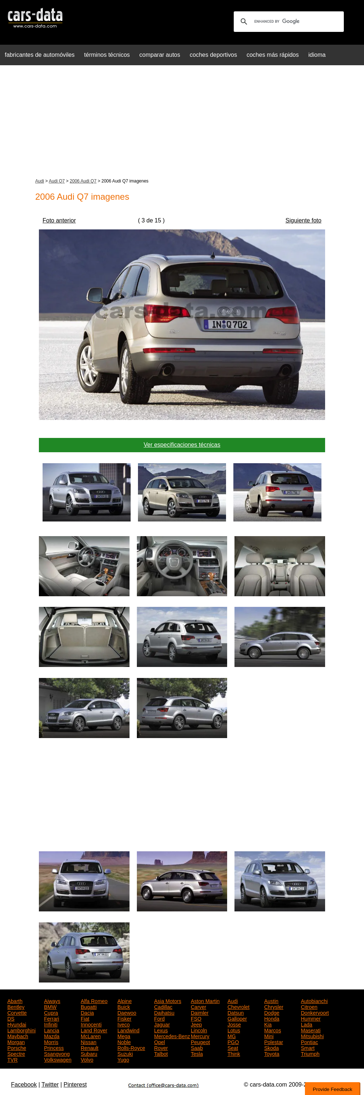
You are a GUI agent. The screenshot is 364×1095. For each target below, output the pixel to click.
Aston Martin (205, 1000)
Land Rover (94, 1030)
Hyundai (16, 1024)
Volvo (87, 1059)
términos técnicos (107, 55)
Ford (159, 1018)
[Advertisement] (182, 122)
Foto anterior (59, 220)
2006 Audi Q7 (83, 181)
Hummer (311, 1018)
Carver (198, 1006)
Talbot (161, 1053)
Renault (89, 1047)
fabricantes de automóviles (39, 55)
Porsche (16, 1047)
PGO (233, 1041)
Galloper (237, 1018)
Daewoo (126, 1012)
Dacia (87, 1012)
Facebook (24, 1084)
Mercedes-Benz (172, 1035)
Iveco (123, 1024)
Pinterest (75, 1084)
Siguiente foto (303, 220)
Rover (161, 1047)
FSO (196, 1018)
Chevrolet (239, 1006)
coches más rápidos (273, 55)
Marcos (272, 1030)
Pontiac (309, 1041)
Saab (197, 1047)
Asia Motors (167, 1000)
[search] (287, 21)
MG (232, 1035)
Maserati (311, 1030)
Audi (39, 181)
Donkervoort (315, 1012)
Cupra (51, 1012)
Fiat (85, 1018)
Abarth (14, 1000)
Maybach (17, 1035)
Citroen (309, 1006)
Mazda (51, 1035)
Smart (307, 1047)
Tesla (197, 1053)
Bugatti (89, 1006)
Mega (123, 1035)
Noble (124, 1041)
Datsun (236, 1012)
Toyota (271, 1053)
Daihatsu (164, 1012)
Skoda (271, 1047)
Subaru (89, 1053)
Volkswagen (58, 1059)
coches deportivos (213, 55)
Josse (234, 1024)
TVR (12, 1059)
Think (234, 1053)
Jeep (196, 1024)
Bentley (16, 1006)
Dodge (271, 1012)
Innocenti (91, 1024)
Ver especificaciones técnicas (182, 445)
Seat (233, 1047)
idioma (316, 55)
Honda (271, 1018)
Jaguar (162, 1024)
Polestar (273, 1041)
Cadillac (163, 1006)
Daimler (199, 1012)
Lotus (234, 1030)
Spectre (16, 1053)
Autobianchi (314, 1000)
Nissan (89, 1041)
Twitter (50, 1084)
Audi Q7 (57, 181)
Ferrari (51, 1018)
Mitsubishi (312, 1035)
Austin (271, 1000)
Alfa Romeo (94, 1000)
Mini (269, 1035)
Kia (268, 1024)
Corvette (17, 1012)
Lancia (51, 1030)
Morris (51, 1041)
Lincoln (199, 1030)
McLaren (91, 1035)
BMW (50, 1006)
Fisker (124, 1018)
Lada (306, 1024)
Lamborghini (21, 1030)
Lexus (161, 1030)
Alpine (124, 1000)
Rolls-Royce (131, 1047)
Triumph (310, 1053)
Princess (54, 1047)
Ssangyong (57, 1053)
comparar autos (159, 55)
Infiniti (51, 1024)
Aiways (52, 1000)
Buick (123, 1006)
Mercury (200, 1035)
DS (10, 1018)
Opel (159, 1041)
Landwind (128, 1030)
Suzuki (125, 1053)
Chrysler (273, 1006)
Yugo (123, 1059)
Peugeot (200, 1041)
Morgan (16, 1041)
